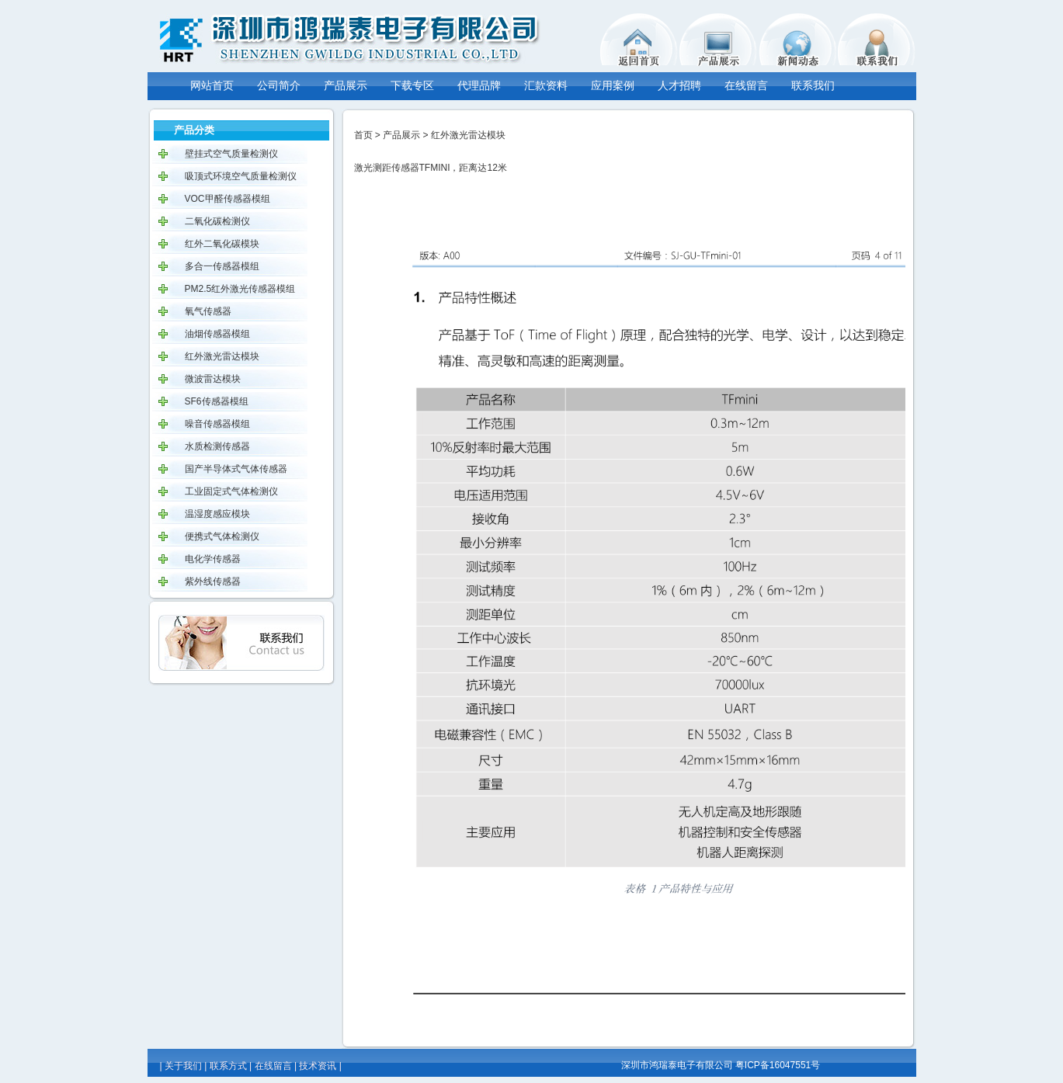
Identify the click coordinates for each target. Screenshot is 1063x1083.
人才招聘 (679, 85)
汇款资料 (546, 85)
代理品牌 (479, 85)
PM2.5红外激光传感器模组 (240, 288)
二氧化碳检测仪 (217, 221)
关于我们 (183, 1065)
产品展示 (345, 85)
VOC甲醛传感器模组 (227, 198)
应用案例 (612, 85)
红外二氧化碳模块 (222, 243)
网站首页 (212, 85)
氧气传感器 (208, 311)
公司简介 (278, 85)
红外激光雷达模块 (222, 356)
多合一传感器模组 (222, 266)
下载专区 (412, 85)
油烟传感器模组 (217, 333)
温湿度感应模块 (217, 514)
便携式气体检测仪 (222, 536)
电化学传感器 (213, 559)
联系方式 (228, 1065)
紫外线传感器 (213, 581)
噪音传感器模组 (217, 423)
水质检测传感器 (217, 446)
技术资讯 (317, 1065)
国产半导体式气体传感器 (236, 468)
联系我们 (813, 85)
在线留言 (746, 85)
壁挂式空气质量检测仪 (231, 153)
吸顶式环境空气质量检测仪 (241, 176)
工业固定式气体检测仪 (231, 491)
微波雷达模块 (213, 378)
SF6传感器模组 (216, 401)
